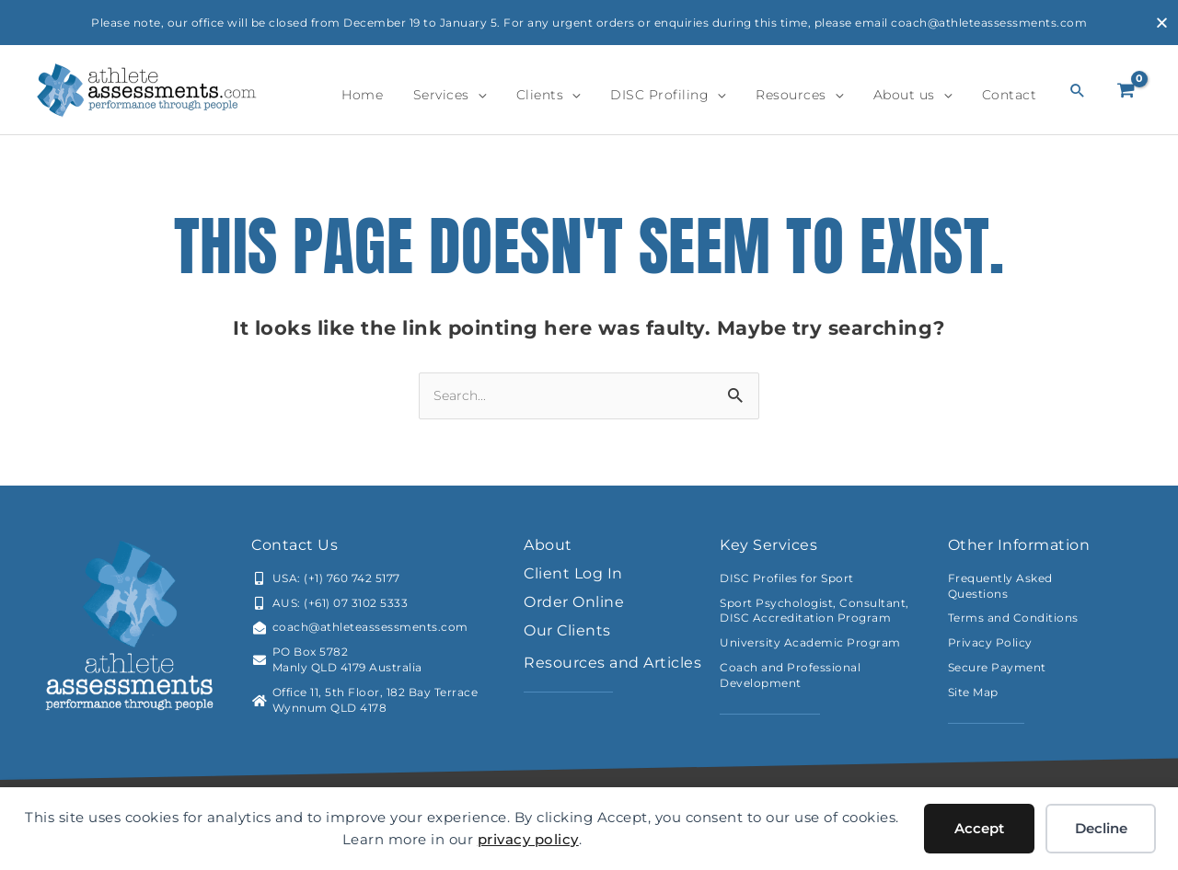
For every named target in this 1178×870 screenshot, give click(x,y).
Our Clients (567, 630)
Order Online (574, 602)
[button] (1078, 90)
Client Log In (573, 573)
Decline (1101, 828)
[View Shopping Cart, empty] (1126, 90)
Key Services (768, 545)
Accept (979, 828)
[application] (532, 95)
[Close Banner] (1162, 22)
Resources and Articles (612, 662)
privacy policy (528, 839)
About (548, 545)
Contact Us (294, 545)
